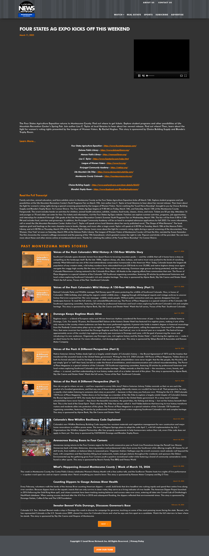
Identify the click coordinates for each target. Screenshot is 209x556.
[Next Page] (104, 524)
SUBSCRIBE (162, 14)
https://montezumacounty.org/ (118, 176)
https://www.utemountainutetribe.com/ (115, 172)
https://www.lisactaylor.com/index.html (111, 159)
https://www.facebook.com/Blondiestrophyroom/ (115, 189)
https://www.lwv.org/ (116, 163)
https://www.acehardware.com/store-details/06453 (115, 185)
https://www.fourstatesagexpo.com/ (120, 146)
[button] (118, 14)
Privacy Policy (137, 541)
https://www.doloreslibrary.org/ (114, 150)
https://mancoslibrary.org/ (115, 154)
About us (148, 2)
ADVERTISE (177, 14)
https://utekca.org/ (119, 167)
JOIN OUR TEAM (104, 549)
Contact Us (165, 2)
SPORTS (148, 14)
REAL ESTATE (134, 14)
